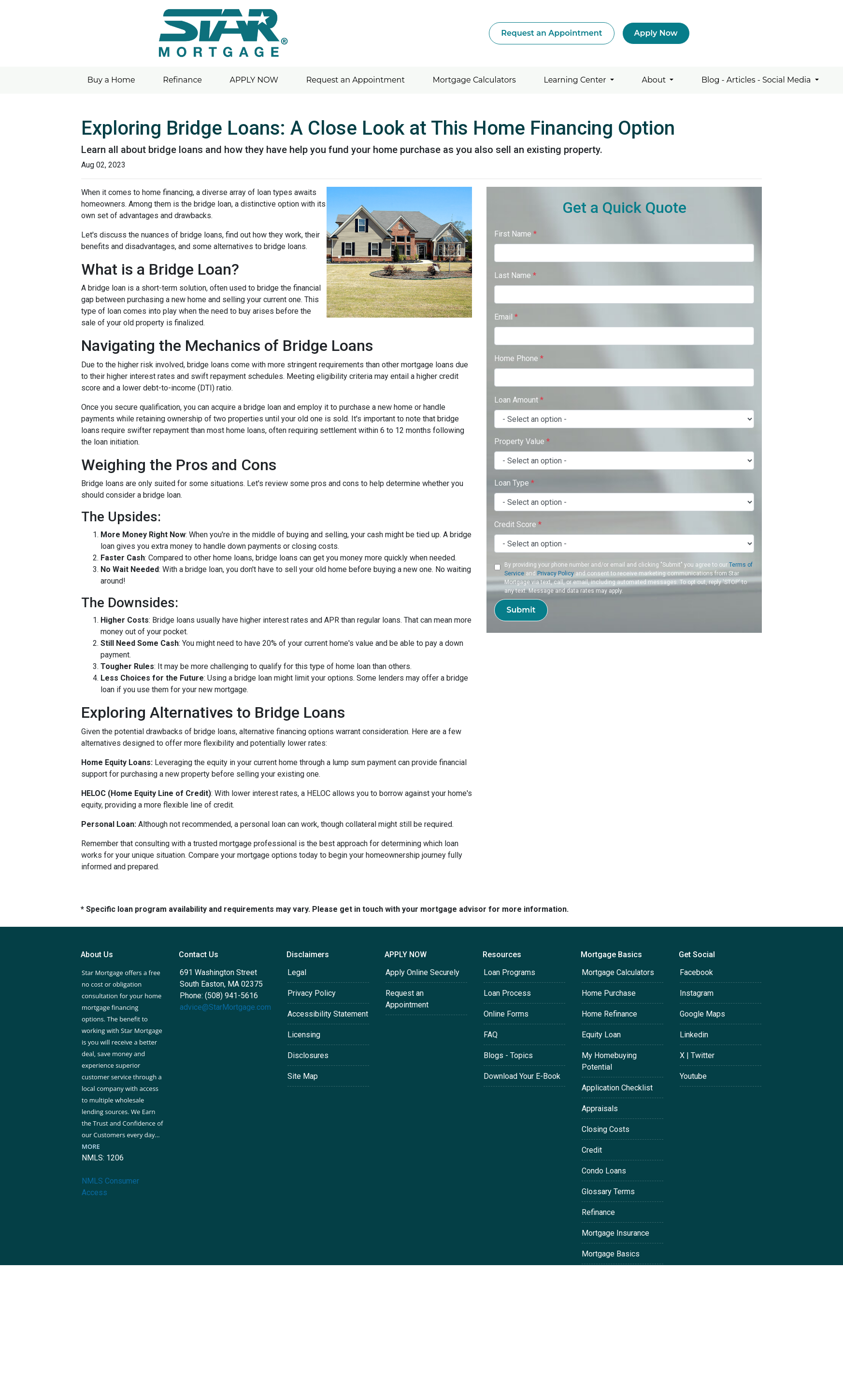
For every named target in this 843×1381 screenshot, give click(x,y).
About (655, 79)
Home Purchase (609, 993)
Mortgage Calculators (474, 79)
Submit (520, 609)
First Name (515, 233)
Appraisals (600, 1108)
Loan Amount (518, 400)
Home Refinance (609, 1013)
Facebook (696, 972)
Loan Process (507, 993)
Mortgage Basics (611, 1253)
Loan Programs (509, 972)
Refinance (182, 79)
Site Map (302, 1076)
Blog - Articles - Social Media (757, 79)
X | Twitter (697, 1055)
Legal (296, 972)
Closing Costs (605, 1129)
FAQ (491, 1034)
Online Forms (506, 1013)
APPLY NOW (254, 79)
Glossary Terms (608, 1191)
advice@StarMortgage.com (225, 1007)
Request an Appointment (551, 33)
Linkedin (694, 1034)
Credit (592, 1150)
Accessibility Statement (327, 1013)
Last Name (515, 275)
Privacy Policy (555, 573)
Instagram (697, 993)
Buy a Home (111, 79)
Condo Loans (604, 1170)
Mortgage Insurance (615, 1233)
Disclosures (308, 1055)
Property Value (522, 441)
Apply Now (656, 33)
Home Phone (518, 358)
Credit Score (518, 524)
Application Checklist (617, 1087)
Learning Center (575, 79)
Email (506, 316)
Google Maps (702, 1013)
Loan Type (514, 483)
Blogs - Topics (508, 1055)
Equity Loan (601, 1034)
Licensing (303, 1034)
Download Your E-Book (522, 1076)
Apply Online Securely (422, 972)
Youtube (693, 1076)
